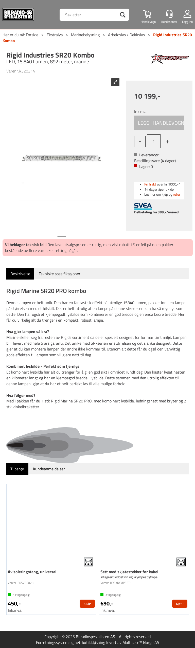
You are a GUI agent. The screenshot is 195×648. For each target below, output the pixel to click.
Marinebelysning (85, 35)
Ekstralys (55, 35)
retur (176, 194)
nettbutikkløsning (90, 642)
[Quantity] (154, 141)
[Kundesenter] (169, 14)
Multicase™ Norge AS (140, 642)
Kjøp (159, 123)
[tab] (20, 274)
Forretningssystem (52, 642)
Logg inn (187, 21)
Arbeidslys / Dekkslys (126, 35)
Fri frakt (150, 184)
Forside (32, 35)
